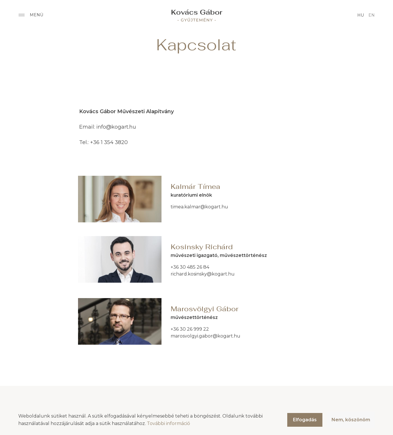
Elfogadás (305, 419)
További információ (168, 423)
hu (360, 15)
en (371, 15)
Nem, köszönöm (351, 419)
